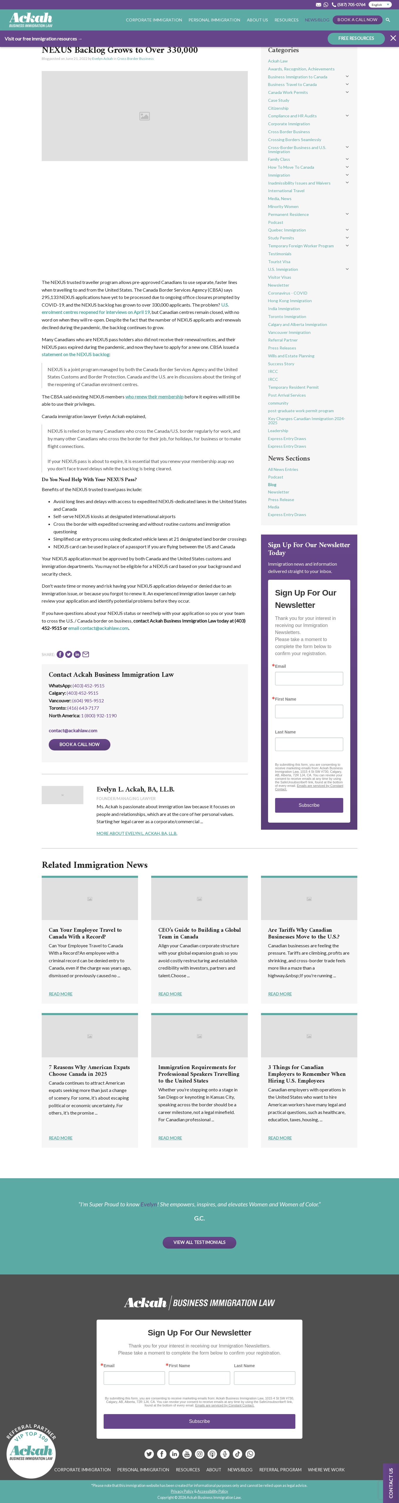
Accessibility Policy (212, 1491)
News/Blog (317, 19)
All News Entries (283, 469)
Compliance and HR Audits (292, 115)
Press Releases (282, 347)
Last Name (285, 732)
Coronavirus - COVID (287, 292)
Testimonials (280, 253)
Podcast (275, 222)
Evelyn (149, 1204)
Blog (272, 484)
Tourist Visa (279, 261)
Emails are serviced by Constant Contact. (225, 1405)
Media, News (280, 198)
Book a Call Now (357, 19)
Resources (287, 19)
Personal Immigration (214, 19)
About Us (257, 19)
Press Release (281, 499)
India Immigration (284, 308)
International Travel (286, 190)
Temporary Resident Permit (293, 387)
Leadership (278, 430)
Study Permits (281, 237)
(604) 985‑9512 (88, 700)
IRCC (273, 371)
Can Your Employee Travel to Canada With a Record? (85, 933)
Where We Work (326, 1469)
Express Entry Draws (287, 438)
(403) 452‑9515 (82, 693)
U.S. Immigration (283, 269)
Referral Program (280, 1469)
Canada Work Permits (288, 92)
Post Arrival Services (287, 395)
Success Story (281, 363)
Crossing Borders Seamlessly (294, 139)
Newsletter (278, 285)
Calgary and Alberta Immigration (297, 324)
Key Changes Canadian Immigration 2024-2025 (306, 420)
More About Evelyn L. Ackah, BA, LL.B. (137, 833)
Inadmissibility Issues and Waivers (299, 182)
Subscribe (309, 805)
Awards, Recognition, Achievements (301, 68)
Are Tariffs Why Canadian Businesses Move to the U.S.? (304, 933)
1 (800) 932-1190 (99, 715)
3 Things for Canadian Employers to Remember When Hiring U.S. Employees (307, 1074)
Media (273, 506)
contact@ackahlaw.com (73, 730)
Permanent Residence (288, 214)
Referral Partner (283, 339)
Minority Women (283, 206)
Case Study (278, 100)
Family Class (279, 159)
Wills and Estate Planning (291, 355)
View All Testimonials (200, 1242)
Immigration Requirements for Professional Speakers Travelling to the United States (198, 1074)
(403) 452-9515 (89, 685)
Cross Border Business (135, 58)
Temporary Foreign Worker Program (301, 245)
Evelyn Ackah (102, 58)
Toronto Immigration (287, 316)
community (278, 402)
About (213, 1469)
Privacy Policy (182, 1491)
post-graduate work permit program (301, 410)
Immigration (279, 175)
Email (280, 666)
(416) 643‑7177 (83, 708)
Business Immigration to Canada (297, 76)
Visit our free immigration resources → (44, 38)
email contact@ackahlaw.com (98, 628)
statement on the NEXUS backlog (75, 354)
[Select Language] (380, 4)
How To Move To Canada (291, 167)
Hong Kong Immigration (290, 300)
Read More (61, 993)
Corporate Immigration (154, 19)
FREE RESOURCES (356, 38)
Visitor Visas (279, 277)
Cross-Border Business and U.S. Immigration (297, 149)
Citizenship (278, 108)
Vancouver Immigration (289, 332)
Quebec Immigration (287, 229)
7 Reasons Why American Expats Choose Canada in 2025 (89, 1071)
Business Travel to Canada (292, 84)
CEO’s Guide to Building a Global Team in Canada (199, 933)
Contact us (391, 1483)
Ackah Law (278, 60)
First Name (285, 699)
